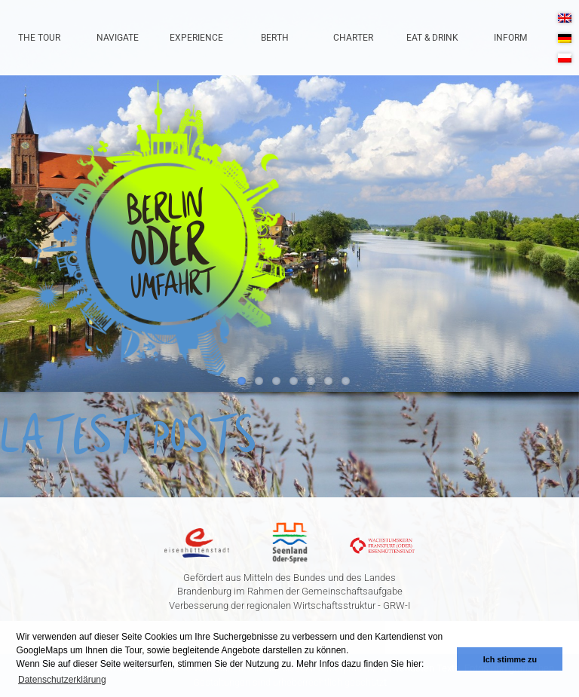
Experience (196, 37)
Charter (353, 37)
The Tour (39, 37)
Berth (275, 37)
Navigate (117, 37)
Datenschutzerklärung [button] (62, 679)
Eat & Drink (432, 37)
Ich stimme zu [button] (510, 659)
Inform (510, 37)
